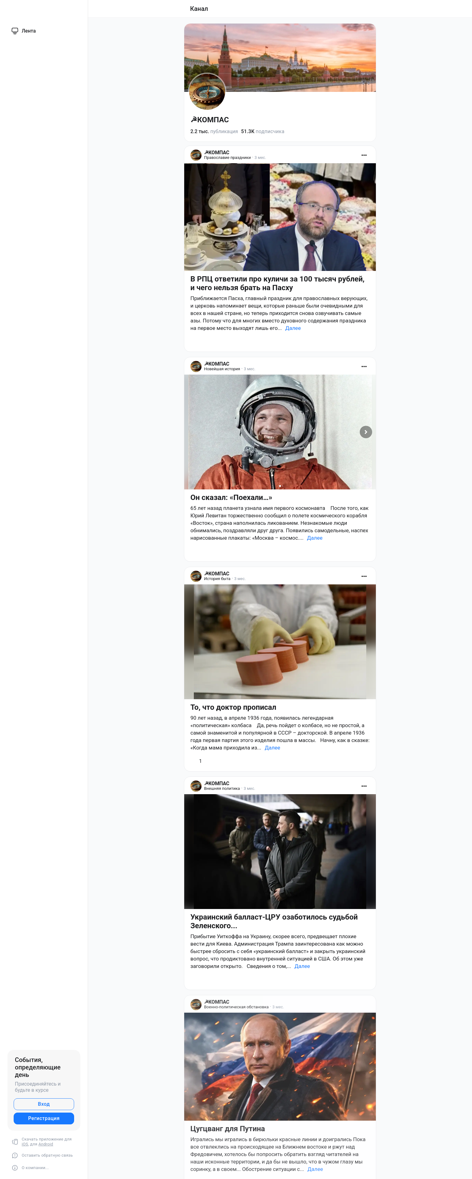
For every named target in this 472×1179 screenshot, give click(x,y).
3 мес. (260, 157)
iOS (25, 1144)
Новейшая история (222, 369)
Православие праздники (227, 157)
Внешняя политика (222, 788)
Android (45, 1144)
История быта (217, 578)
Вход (44, 1104)
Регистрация (44, 1118)
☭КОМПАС (209, 119)
